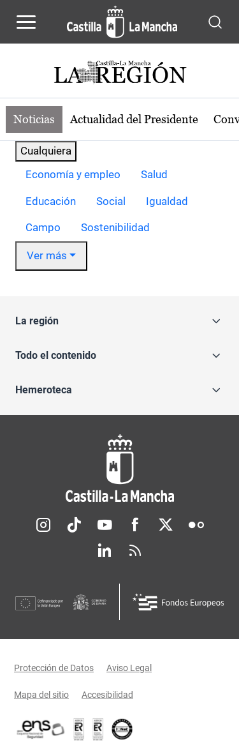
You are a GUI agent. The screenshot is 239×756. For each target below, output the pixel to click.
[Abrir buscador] (215, 21)
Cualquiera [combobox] (45, 150)
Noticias (34, 119)
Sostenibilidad (115, 227)
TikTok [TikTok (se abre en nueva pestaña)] (74, 525)
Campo (43, 227)
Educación (50, 201)
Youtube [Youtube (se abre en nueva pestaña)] (104, 525)
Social (111, 201)
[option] (73, 175)
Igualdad (167, 201)
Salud (154, 174)
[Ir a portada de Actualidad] (120, 74)
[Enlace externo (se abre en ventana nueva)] (98, 729)
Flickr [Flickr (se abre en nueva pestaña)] (196, 525)
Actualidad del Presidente (134, 119)
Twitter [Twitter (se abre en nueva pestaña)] (165, 525)
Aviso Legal (129, 668)
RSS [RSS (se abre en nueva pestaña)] (135, 550)
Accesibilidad (107, 695)
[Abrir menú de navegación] (26, 22)
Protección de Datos (54, 668)
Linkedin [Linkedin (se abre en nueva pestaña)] (104, 550)
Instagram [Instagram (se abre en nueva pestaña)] (43, 525)
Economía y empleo (72, 174)
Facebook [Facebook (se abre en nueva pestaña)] (135, 525)
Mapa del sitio (41, 695)
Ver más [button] (47, 255)
